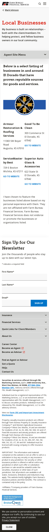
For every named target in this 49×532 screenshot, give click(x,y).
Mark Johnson (12, 10)
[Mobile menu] (44, 3)
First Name (8, 271)
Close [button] (9, 527)
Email (5, 297)
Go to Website (33, 145)
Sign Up (39, 303)
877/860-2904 (33, 385)
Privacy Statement (11, 520)
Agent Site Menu (15, 54)
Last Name (8, 284)
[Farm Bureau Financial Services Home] (15, 3)
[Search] (39, 3)
